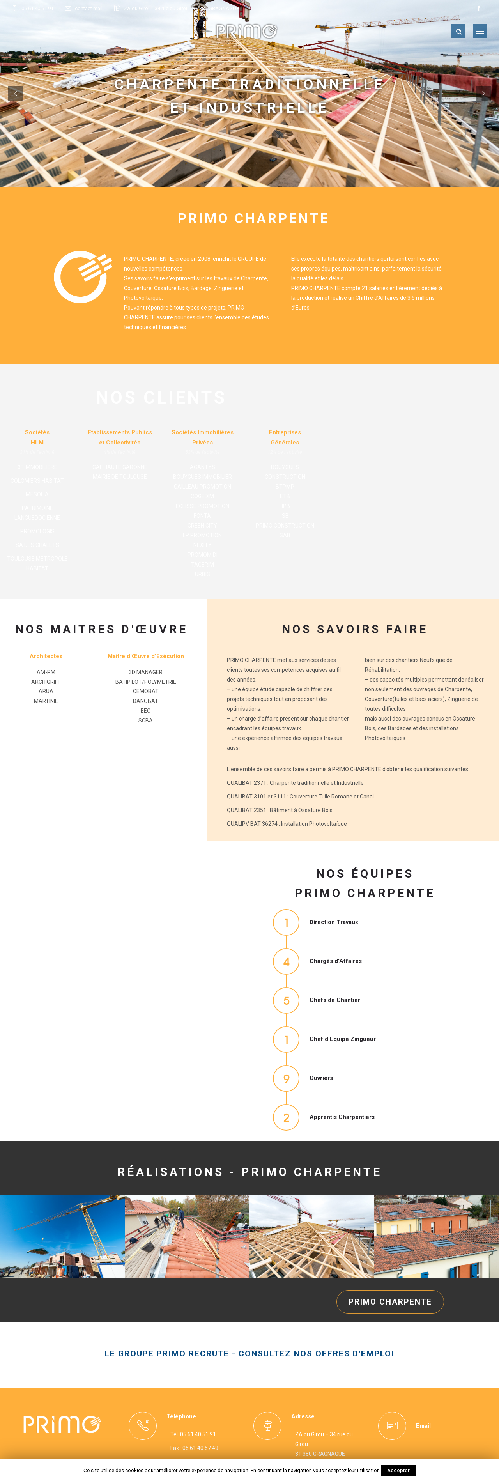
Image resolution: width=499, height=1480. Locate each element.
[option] (62, 1239)
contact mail (89, 8)
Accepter (398, 1470)
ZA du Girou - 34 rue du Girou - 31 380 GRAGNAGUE (181, 8)
